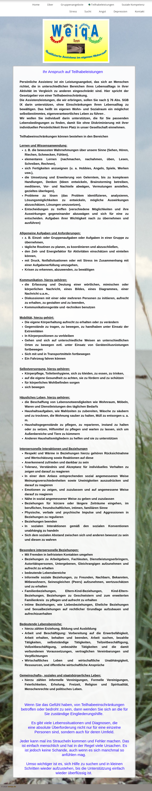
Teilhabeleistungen (102, 4)
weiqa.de (12, 786)
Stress (73, 11)
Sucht (87, 11)
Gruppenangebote (72, 4)
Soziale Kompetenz (133, 4)
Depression (120, 11)
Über (50, 4)
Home (36, 4)
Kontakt (139, 11)
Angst (102, 11)
